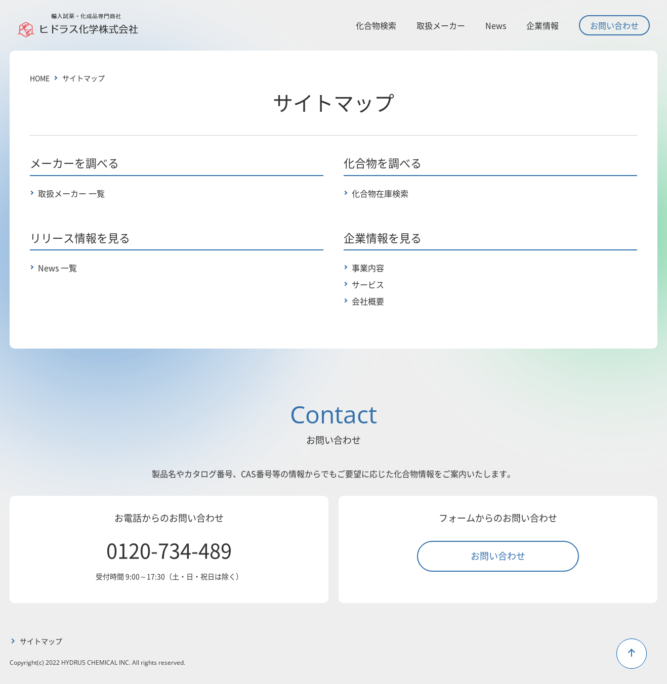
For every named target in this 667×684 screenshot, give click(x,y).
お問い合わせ (614, 25)
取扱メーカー (440, 25)
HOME (40, 78)
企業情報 (542, 25)
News (495, 25)
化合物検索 (376, 25)
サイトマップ (83, 78)
